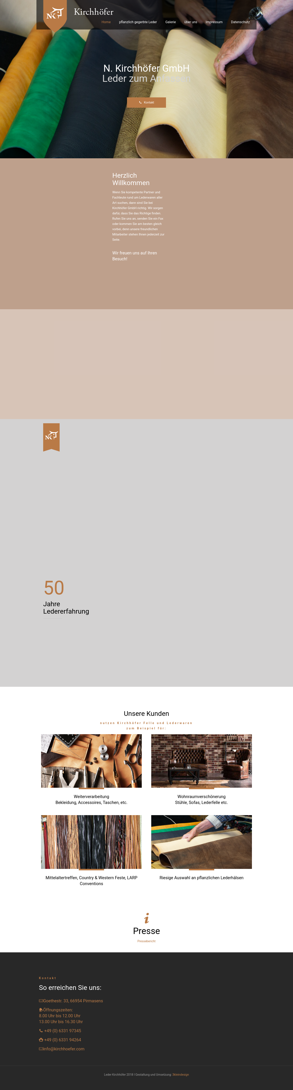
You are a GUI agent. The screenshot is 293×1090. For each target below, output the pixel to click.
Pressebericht (147, 941)
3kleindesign (180, 1074)
